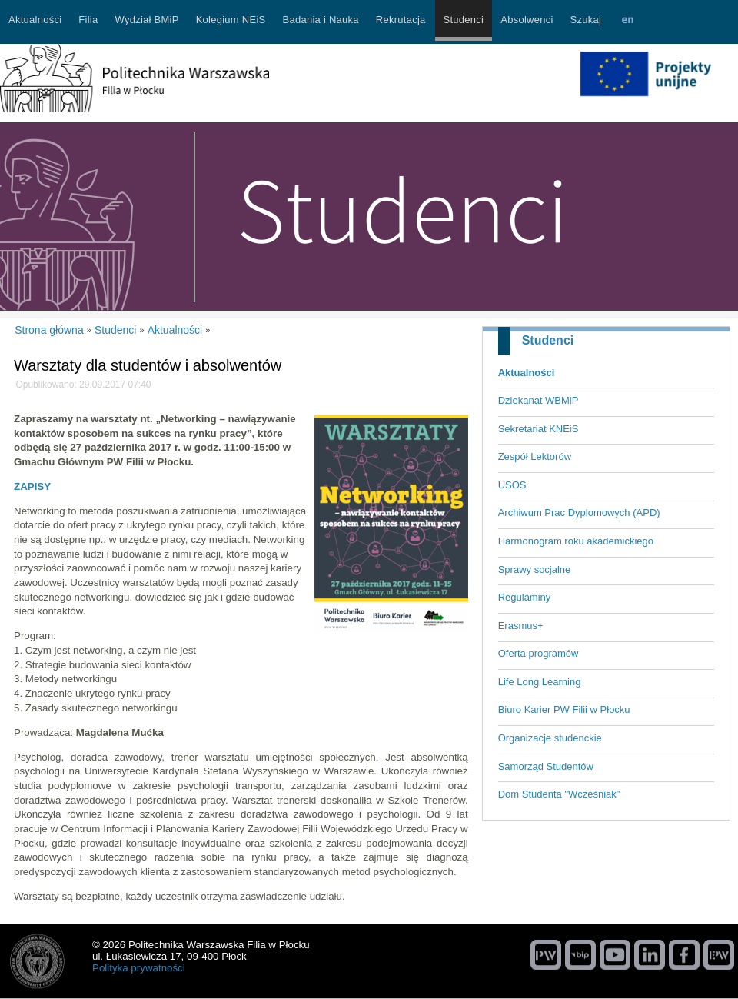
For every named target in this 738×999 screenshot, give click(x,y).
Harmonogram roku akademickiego (575, 541)
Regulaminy (524, 597)
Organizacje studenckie (550, 738)
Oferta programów (538, 653)
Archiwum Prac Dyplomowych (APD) (579, 512)
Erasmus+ (521, 625)
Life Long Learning (539, 682)
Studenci (548, 340)
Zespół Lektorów (534, 456)
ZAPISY (32, 486)
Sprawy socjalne (534, 569)
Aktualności (526, 372)
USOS (512, 485)
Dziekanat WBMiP (538, 400)
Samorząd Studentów (545, 766)
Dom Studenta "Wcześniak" (559, 794)
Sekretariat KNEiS (538, 429)
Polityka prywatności (138, 968)
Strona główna (49, 330)
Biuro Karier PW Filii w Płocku (564, 709)
